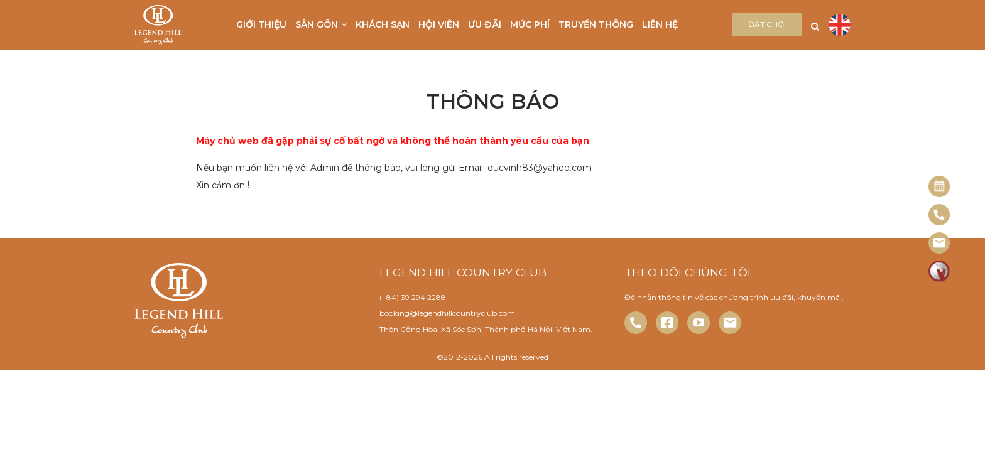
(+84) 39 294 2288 (412, 297)
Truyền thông (595, 24)
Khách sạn (383, 24)
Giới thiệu (261, 24)
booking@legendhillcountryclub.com (447, 313)
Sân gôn (321, 24)
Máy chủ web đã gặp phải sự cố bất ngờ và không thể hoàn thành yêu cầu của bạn (392, 140)
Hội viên (438, 24)
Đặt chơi (767, 24)
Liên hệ (660, 24)
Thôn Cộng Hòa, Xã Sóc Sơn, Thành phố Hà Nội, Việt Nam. (485, 329)
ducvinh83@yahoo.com (539, 167)
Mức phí (530, 24)
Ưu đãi (484, 24)
